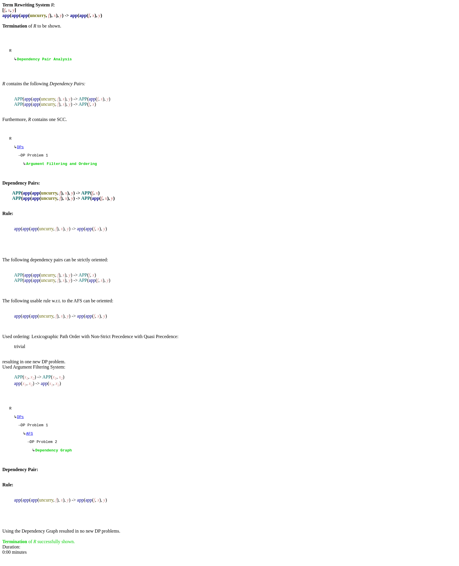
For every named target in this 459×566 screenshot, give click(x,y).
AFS (29, 440)
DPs (20, 149)
